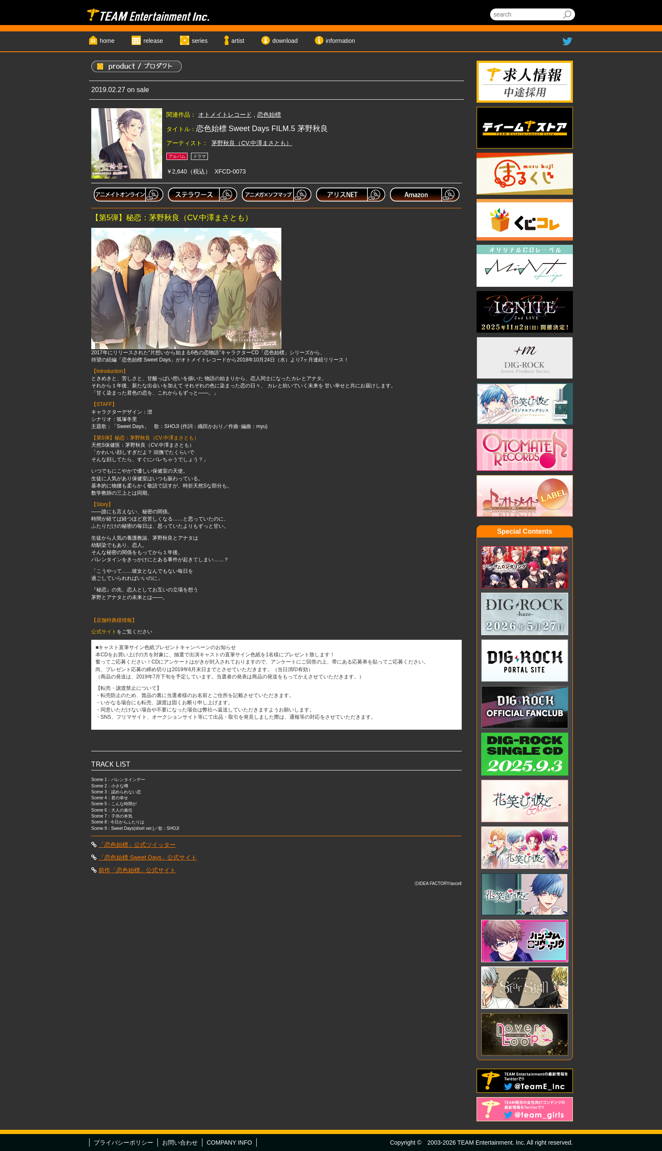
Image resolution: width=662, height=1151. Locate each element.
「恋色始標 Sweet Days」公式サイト (147, 857)
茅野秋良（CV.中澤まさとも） (251, 143)
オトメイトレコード (225, 114)
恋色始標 (269, 114)
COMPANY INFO (229, 1142)
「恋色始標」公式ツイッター (137, 844)
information (340, 40)
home (107, 40)
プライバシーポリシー (123, 1142)
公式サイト (104, 632)
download (285, 40)
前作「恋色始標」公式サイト (137, 870)
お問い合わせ (180, 1142)
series (200, 40)
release (153, 40)
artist (237, 40)
